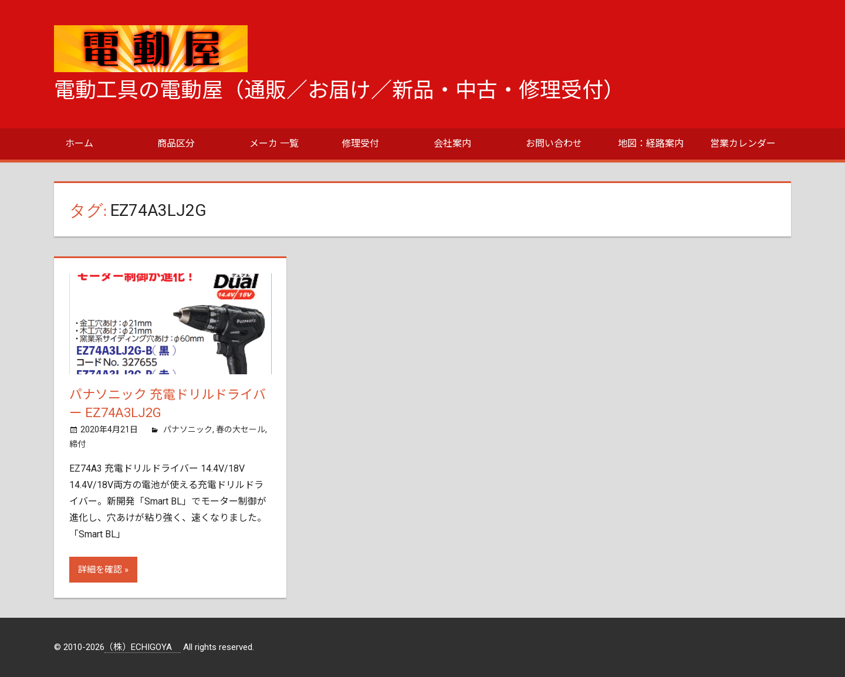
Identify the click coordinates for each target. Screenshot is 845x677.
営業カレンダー (743, 143)
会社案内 (452, 143)
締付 (77, 444)
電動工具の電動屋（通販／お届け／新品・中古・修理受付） (339, 90)
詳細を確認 (100, 569)
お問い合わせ (554, 143)
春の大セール (240, 429)
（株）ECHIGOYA (142, 647)
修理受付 (360, 143)
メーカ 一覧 (274, 143)
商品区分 (176, 143)
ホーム (79, 143)
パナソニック (187, 429)
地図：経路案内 (651, 143)
